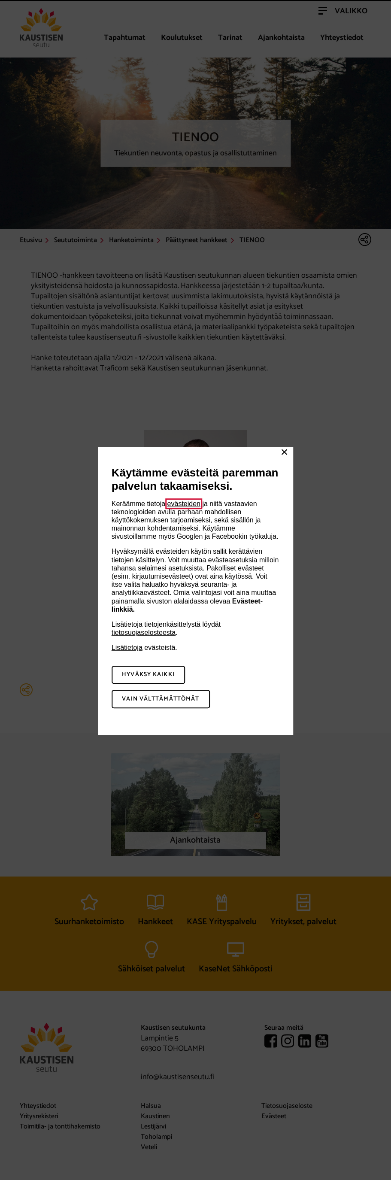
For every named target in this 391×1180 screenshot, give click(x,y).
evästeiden (183, 503)
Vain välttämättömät (160, 699)
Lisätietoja (127, 648)
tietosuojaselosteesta (144, 632)
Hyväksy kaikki (148, 675)
